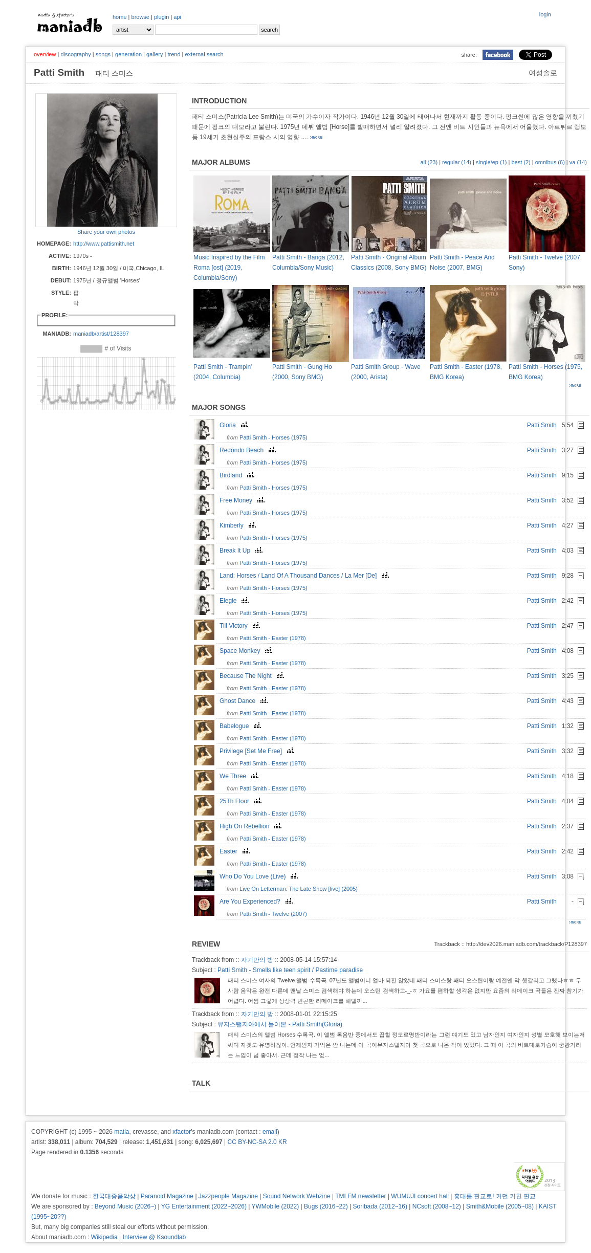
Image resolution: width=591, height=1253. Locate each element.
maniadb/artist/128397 (101, 334)
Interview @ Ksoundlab (154, 1237)
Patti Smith (542, 425)
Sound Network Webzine (297, 1196)
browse (140, 17)
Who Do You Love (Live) (260, 876)
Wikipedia (104, 1237)
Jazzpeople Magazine (228, 1196)
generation (128, 54)
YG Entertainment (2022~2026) (204, 1206)
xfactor (181, 1131)
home (120, 17)
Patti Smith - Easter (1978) (272, 638)
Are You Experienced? (257, 901)
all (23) (428, 162)
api (177, 17)
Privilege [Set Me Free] (258, 751)
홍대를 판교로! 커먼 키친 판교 (495, 1196)
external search (204, 54)
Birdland (238, 475)
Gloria (235, 425)
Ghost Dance (245, 701)
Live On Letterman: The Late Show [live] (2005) (298, 889)
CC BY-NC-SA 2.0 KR (257, 1142)
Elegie (235, 600)
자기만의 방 (257, 959)
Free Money (243, 500)
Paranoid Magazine (167, 1196)
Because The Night (253, 675)
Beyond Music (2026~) (125, 1206)
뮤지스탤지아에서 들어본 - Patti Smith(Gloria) (279, 1024)
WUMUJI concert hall (420, 1196)
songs (103, 54)
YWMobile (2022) (275, 1206)
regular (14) (456, 162)
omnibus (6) (550, 162)
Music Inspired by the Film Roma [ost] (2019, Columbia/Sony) (229, 267)
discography (75, 54)
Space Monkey (247, 650)
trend (173, 54)
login (545, 14)
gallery (154, 54)
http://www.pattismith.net (103, 243)
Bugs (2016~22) (326, 1206)
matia (121, 1131)
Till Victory (241, 625)
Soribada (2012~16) (380, 1206)
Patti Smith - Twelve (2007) (273, 914)
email (269, 1131)
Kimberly (239, 525)
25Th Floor (242, 801)
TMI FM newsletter (360, 1196)
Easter (236, 851)
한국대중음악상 (114, 1196)
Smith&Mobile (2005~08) (500, 1206)
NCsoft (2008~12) (436, 1206)
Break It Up (242, 550)
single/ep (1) (491, 162)
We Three (240, 776)
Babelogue (242, 726)
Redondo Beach (249, 450)
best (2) (520, 162)
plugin (161, 17)
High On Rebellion (252, 826)
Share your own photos (106, 232)
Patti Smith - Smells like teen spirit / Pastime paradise (290, 970)
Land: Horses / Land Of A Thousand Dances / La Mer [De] (305, 575)
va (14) (578, 162)
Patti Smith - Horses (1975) (273, 437)
